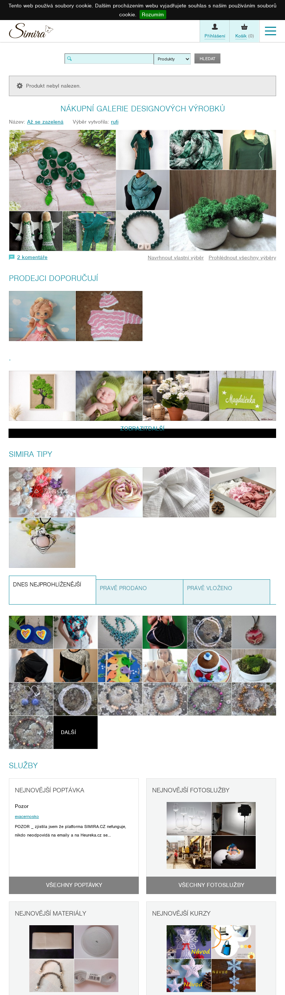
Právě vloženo (209, 588)
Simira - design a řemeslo (31, 32)
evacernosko (27, 816)
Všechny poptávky (74, 885)
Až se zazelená (45, 121)
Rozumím (153, 14)
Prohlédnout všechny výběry (242, 257)
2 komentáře (32, 257)
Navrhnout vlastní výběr (176, 257)
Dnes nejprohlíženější (47, 584)
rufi (114, 121)
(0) (244, 36)
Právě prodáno (123, 588)
